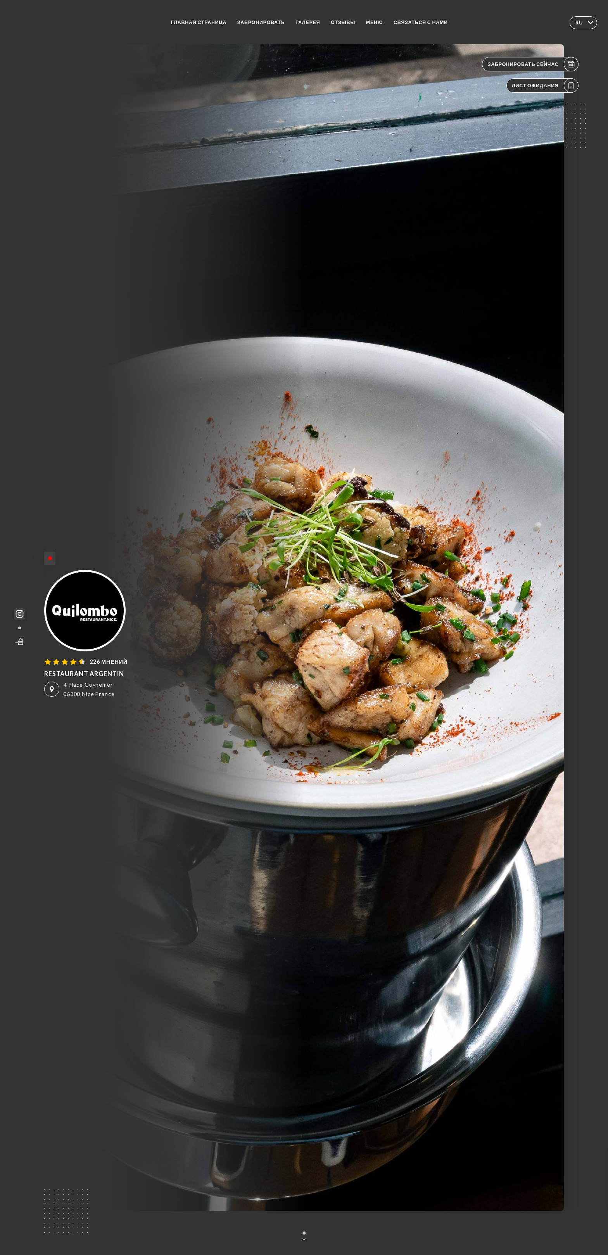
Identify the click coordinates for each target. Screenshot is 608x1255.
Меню (374, 22)
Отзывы (343, 22)
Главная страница (199, 22)
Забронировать (261, 22)
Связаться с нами (421, 22)
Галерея (307, 22)
